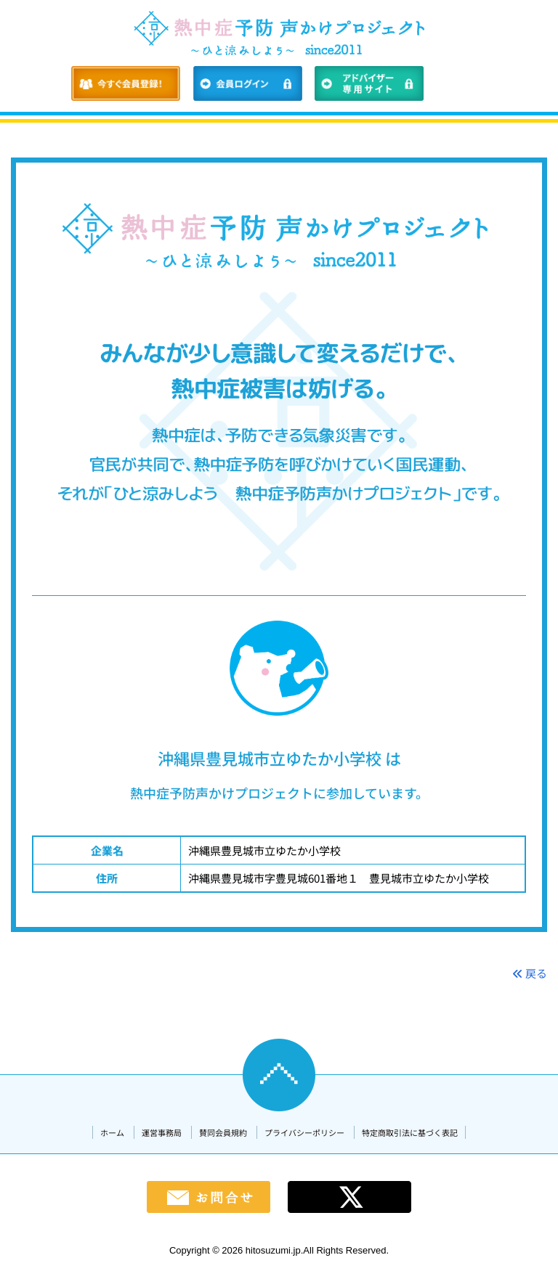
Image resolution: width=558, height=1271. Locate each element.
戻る (529, 973)
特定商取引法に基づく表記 (410, 1132)
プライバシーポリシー (304, 1132)
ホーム (112, 1132)
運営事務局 (162, 1132)
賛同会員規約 (223, 1132)
